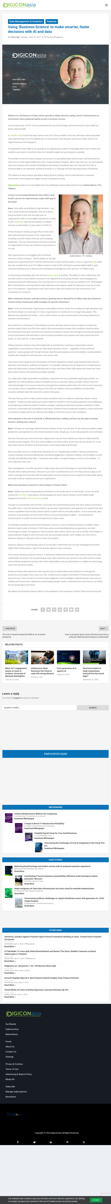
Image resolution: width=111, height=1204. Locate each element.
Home (8, 1042)
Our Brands (11, 1024)
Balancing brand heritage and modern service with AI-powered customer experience (52, 867)
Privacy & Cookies (14, 1064)
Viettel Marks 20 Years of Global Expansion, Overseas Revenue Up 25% (36, 990)
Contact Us (11, 1052)
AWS (94, 262)
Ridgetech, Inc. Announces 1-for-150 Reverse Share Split (30, 966)
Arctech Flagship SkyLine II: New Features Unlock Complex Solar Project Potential (41, 978)
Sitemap (9, 1057)
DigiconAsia (13, 186)
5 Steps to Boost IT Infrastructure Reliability (44, 824)
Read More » (10, 947)
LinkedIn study (16, 136)
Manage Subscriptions (16, 1092)
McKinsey (19, 222)
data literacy (54, 276)
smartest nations (34, 499)
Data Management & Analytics (26, 22)
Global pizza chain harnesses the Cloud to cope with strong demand (42, 671)
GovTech (22, 495)
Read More (19, 872)
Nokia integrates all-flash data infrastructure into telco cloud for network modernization (54, 889)
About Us (10, 1047)
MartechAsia (12, 1035)
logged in (18, 698)
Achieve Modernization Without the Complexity (35, 814)
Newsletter (11, 1097)
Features (51, 22)
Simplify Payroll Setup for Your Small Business (55, 834)
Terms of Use (12, 1069)
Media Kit (10, 1080)
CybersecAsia (12, 1029)
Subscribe (10, 1087)
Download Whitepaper (24, 819)
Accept (96, 1200)
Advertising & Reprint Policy (19, 1075)
